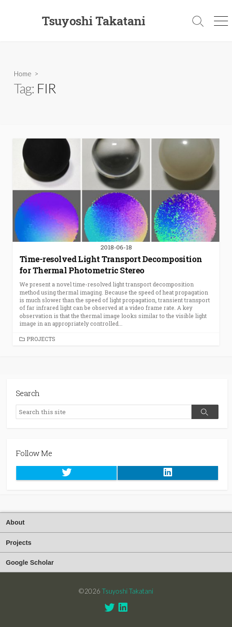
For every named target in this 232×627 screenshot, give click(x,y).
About (15, 522)
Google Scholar (30, 562)
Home (23, 73)
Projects (41, 338)
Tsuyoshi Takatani (127, 591)
